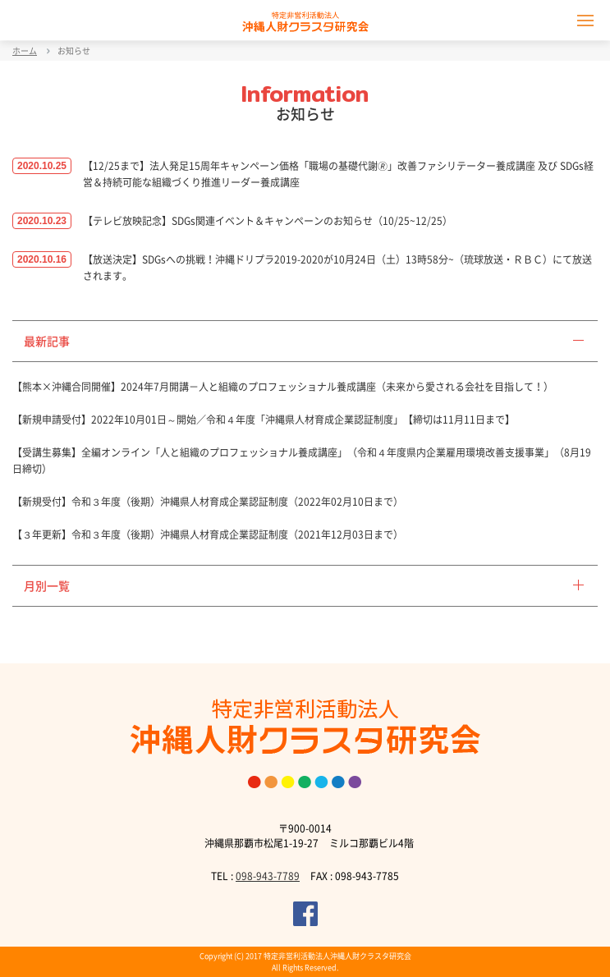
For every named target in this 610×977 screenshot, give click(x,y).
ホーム (24, 50)
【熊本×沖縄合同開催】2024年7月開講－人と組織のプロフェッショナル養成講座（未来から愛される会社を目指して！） (282, 386)
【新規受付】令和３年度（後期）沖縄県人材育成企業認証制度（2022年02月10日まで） (207, 501)
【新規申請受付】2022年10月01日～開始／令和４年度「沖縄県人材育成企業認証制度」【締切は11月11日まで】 (263, 419)
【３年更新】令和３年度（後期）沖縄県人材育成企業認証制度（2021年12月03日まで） (207, 534)
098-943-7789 (268, 876)
